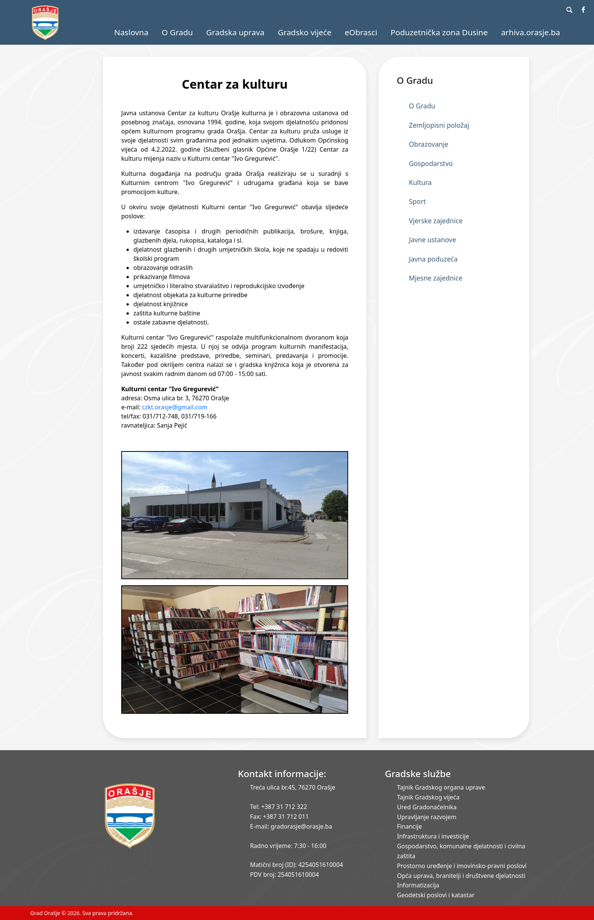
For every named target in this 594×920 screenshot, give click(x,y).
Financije (409, 826)
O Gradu (177, 32)
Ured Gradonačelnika (426, 807)
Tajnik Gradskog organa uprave (441, 787)
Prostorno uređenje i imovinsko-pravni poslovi (462, 866)
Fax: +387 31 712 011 (279, 816)
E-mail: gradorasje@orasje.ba (291, 826)
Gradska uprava (235, 32)
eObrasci (361, 32)
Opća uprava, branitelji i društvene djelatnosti (461, 875)
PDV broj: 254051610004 (284, 874)
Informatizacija (418, 885)
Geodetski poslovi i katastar (436, 895)
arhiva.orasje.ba (530, 32)
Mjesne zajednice (435, 277)
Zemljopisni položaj (439, 125)
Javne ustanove (432, 239)
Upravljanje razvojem (426, 817)
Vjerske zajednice (436, 220)
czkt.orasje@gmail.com (175, 407)
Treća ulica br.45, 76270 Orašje (292, 787)
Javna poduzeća (433, 258)
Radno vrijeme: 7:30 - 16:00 (288, 846)
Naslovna (131, 32)
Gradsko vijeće (304, 32)
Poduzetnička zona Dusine (439, 32)
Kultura (420, 182)
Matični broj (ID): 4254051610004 (296, 864)
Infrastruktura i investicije (433, 836)
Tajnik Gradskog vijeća (428, 797)
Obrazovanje (428, 144)
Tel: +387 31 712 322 (278, 806)
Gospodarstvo (431, 163)
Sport (417, 201)
